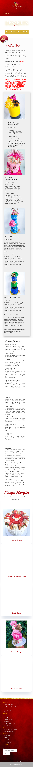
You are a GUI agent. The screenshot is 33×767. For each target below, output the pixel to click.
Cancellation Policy (8, 742)
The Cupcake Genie (8, 704)
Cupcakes (6, 717)
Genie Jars (6, 721)
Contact (6, 708)
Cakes (5, 716)
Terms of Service (8, 711)
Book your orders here (16, 31)
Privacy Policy (7, 710)
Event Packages (7, 725)
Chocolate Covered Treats (10, 723)
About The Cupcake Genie (10, 706)
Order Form (7, 735)
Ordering (6, 739)
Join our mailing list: (10, 749)
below (22, 61)
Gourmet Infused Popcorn (10, 729)
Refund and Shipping (9, 741)
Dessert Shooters (8, 719)
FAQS (5, 737)
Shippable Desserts (8, 731)
